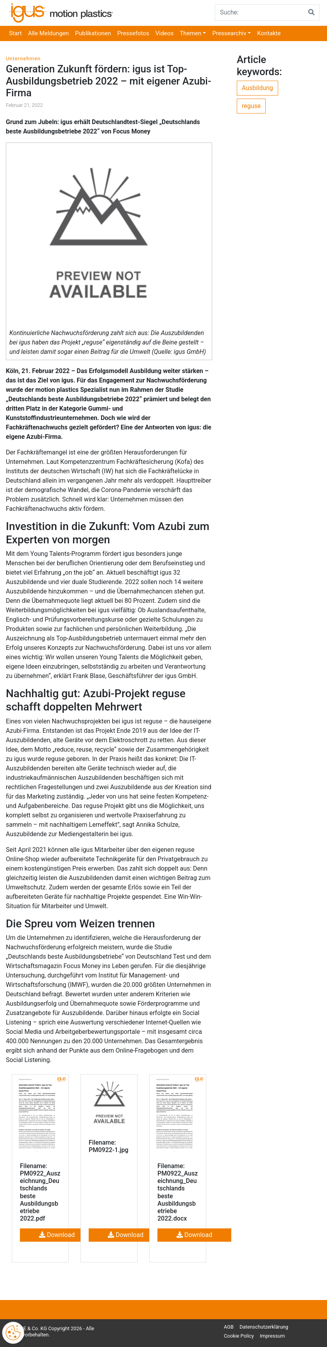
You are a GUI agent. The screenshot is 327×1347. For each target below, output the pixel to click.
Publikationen (93, 33)
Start (15, 33)
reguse (251, 106)
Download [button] (57, 1235)
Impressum (272, 1336)
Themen (190, 33)
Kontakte (269, 33)
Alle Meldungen (48, 33)
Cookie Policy (239, 1336)
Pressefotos (133, 33)
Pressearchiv (229, 33)
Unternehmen (23, 58)
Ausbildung (257, 88)
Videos (164, 33)
